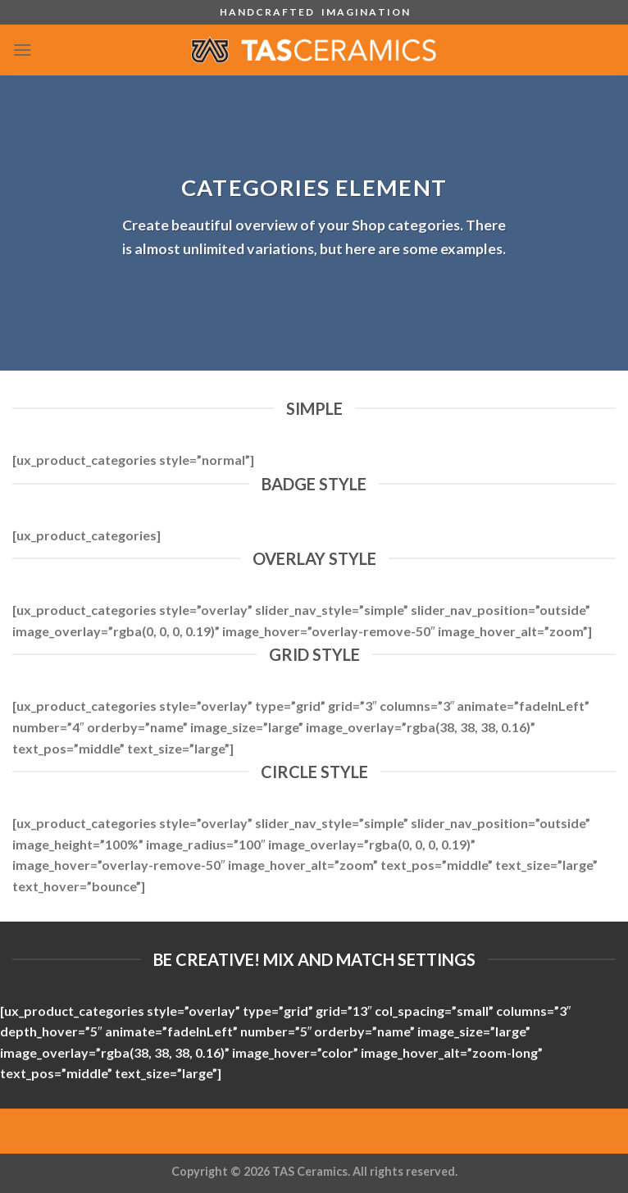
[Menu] (22, 50)
